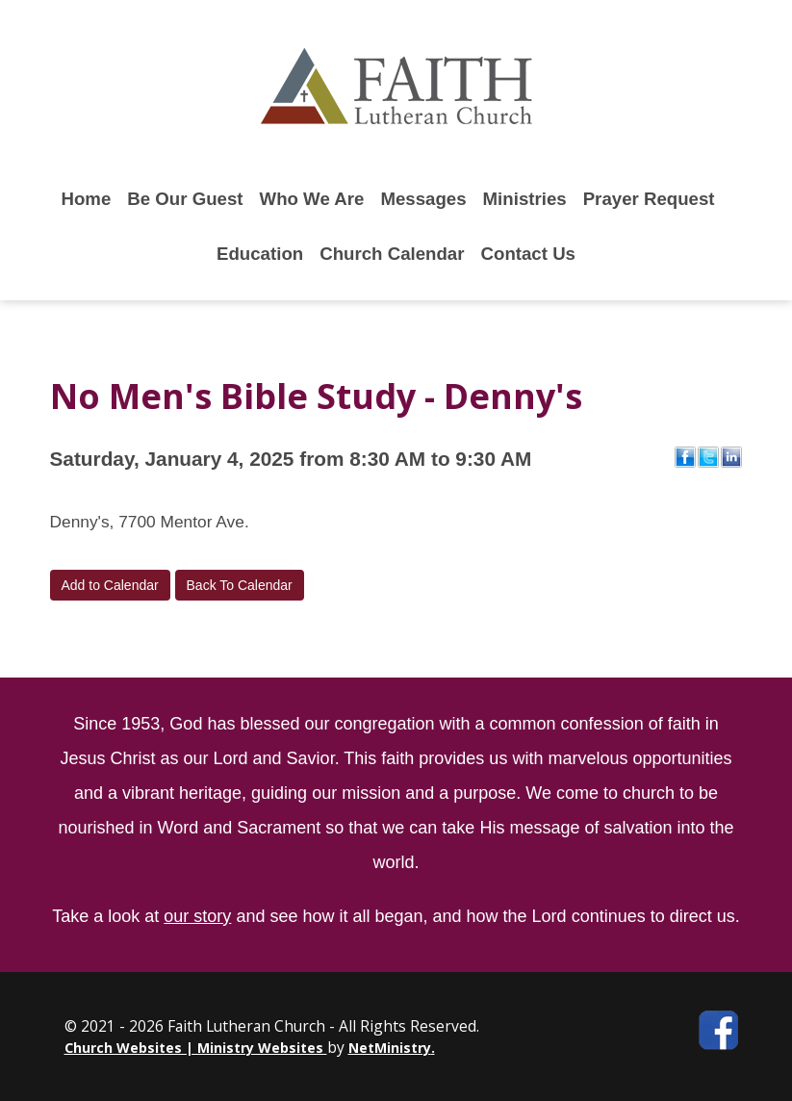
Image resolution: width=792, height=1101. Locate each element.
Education (260, 253)
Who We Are (312, 199)
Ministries (525, 199)
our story (197, 916)
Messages (423, 199)
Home (86, 199)
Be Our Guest (185, 199)
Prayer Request (649, 199)
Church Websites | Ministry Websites (195, 1047)
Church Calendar (391, 253)
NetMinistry (389, 1047)
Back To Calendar (240, 585)
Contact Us (528, 253)
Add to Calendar (110, 585)
